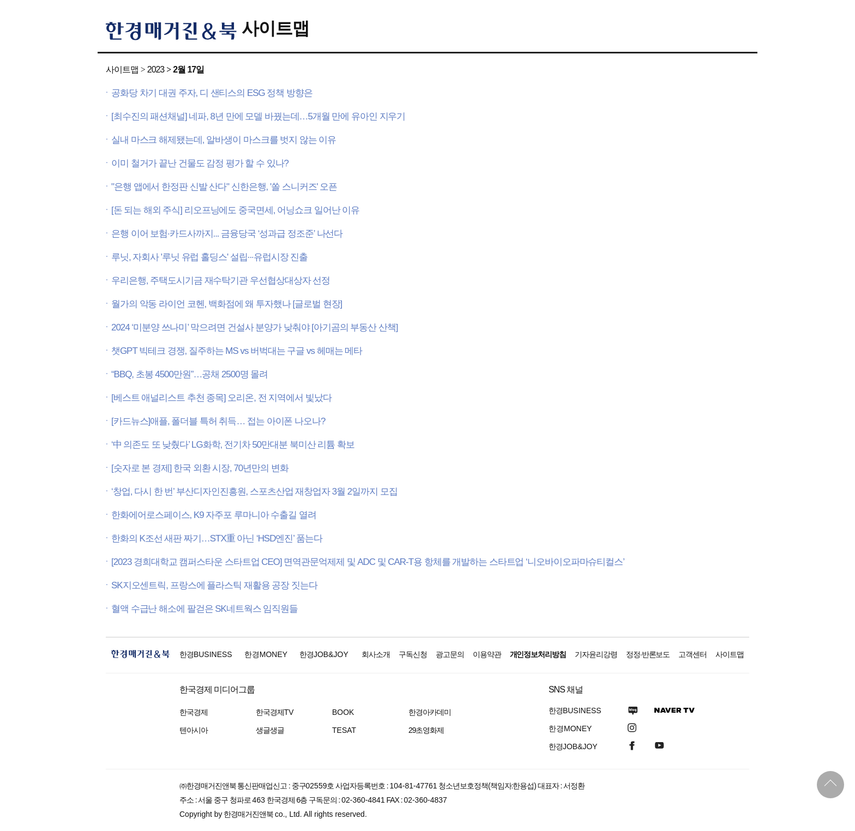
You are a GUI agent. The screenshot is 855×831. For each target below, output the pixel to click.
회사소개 (376, 654)
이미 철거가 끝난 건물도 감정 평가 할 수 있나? (199, 163)
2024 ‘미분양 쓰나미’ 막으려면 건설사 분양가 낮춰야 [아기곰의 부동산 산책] (254, 327)
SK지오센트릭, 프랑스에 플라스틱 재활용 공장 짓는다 (214, 585)
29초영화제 (426, 730)
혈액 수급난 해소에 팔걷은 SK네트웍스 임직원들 (204, 609)
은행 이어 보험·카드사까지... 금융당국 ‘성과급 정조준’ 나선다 (226, 233)
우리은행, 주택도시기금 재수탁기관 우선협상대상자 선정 (220, 280)
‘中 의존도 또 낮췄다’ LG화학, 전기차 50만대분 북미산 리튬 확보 (232, 444)
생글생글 (270, 730)
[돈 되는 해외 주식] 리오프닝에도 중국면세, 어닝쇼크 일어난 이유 (235, 210)
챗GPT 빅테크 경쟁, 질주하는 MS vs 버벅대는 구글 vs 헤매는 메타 (236, 351)
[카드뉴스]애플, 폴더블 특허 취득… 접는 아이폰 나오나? (218, 421)
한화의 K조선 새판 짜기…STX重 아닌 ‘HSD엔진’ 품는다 (216, 538)
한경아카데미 (429, 712)
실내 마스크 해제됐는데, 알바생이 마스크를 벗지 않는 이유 (223, 140)
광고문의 (450, 654)
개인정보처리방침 (538, 654)
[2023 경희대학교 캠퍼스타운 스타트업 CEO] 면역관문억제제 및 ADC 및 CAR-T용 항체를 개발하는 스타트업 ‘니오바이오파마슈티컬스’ (367, 562)
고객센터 (692, 654)
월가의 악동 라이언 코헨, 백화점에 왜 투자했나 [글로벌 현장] (226, 304)
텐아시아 (193, 730)
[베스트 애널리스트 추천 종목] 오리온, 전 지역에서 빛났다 (221, 398)
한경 (205, 654)
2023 (155, 69)
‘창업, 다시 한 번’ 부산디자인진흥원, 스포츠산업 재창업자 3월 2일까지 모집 (254, 491)
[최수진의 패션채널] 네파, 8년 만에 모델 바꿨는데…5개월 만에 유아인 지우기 (258, 116)
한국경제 (193, 712)
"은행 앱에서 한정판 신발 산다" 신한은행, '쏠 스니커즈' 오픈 (224, 187)
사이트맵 (275, 28)
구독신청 (413, 654)
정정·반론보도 (648, 654)
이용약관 (487, 654)
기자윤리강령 (596, 654)
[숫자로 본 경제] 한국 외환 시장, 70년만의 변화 (199, 468)
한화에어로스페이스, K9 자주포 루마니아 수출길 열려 (213, 515)
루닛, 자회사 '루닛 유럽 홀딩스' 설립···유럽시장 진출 (209, 257)
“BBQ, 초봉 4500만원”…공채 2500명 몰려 (189, 374)
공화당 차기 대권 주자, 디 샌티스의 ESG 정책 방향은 (211, 93)
